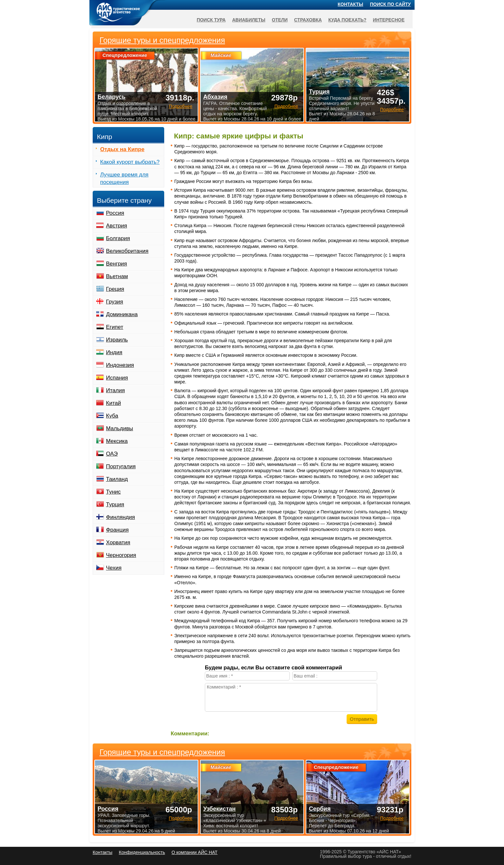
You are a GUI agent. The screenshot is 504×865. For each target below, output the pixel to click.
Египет (114, 327)
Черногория (121, 555)
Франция (117, 530)
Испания (117, 378)
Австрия (116, 226)
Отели (280, 19)
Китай (113, 403)
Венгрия (116, 264)
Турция (115, 504)
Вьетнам (117, 276)
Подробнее (180, 818)
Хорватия (118, 542)
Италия (115, 390)
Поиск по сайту (390, 4)
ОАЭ (112, 454)
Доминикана (122, 314)
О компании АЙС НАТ (195, 852)
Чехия (114, 568)
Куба (112, 416)
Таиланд (117, 479)
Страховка (308, 19)
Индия (114, 352)
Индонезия (120, 365)
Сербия (320, 809)
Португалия (121, 466)
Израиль (117, 340)
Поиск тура (211, 19)
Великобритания (127, 251)
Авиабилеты (248, 19)
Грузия (114, 302)
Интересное (389, 19)
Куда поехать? (347, 19)
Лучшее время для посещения (124, 178)
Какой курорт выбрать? (130, 162)
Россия (115, 213)
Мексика (117, 441)
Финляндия (120, 517)
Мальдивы (119, 428)
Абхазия (215, 97)
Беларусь (112, 97)
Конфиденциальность (142, 852)
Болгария (118, 238)
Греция (115, 289)
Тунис (113, 492)
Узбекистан (219, 809)
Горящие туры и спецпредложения (162, 752)
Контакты (350, 4)
